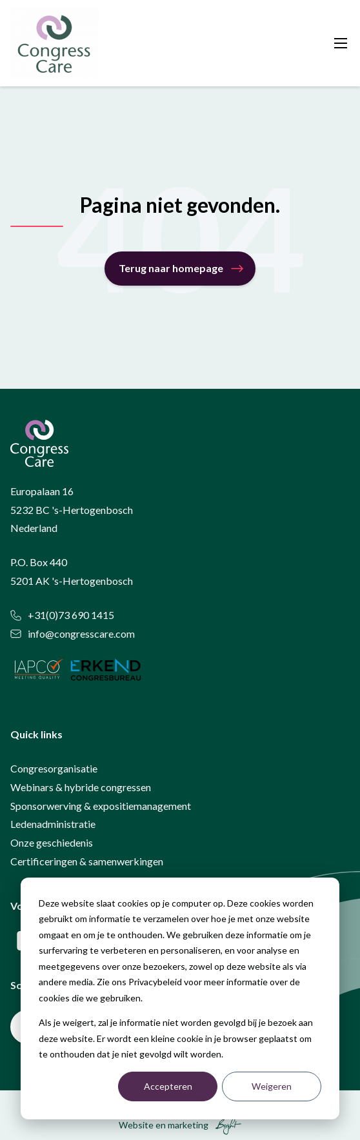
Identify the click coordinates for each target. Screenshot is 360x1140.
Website (136, 1124)
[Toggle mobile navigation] (341, 43)
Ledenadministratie (52, 824)
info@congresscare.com (72, 633)
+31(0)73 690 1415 (62, 615)
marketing (188, 1124)
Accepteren (168, 1086)
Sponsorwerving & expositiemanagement (100, 806)
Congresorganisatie (53, 768)
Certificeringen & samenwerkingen (86, 861)
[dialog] (180, 998)
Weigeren (272, 1086)
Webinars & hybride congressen (80, 787)
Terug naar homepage (171, 268)
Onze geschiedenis (51, 842)
